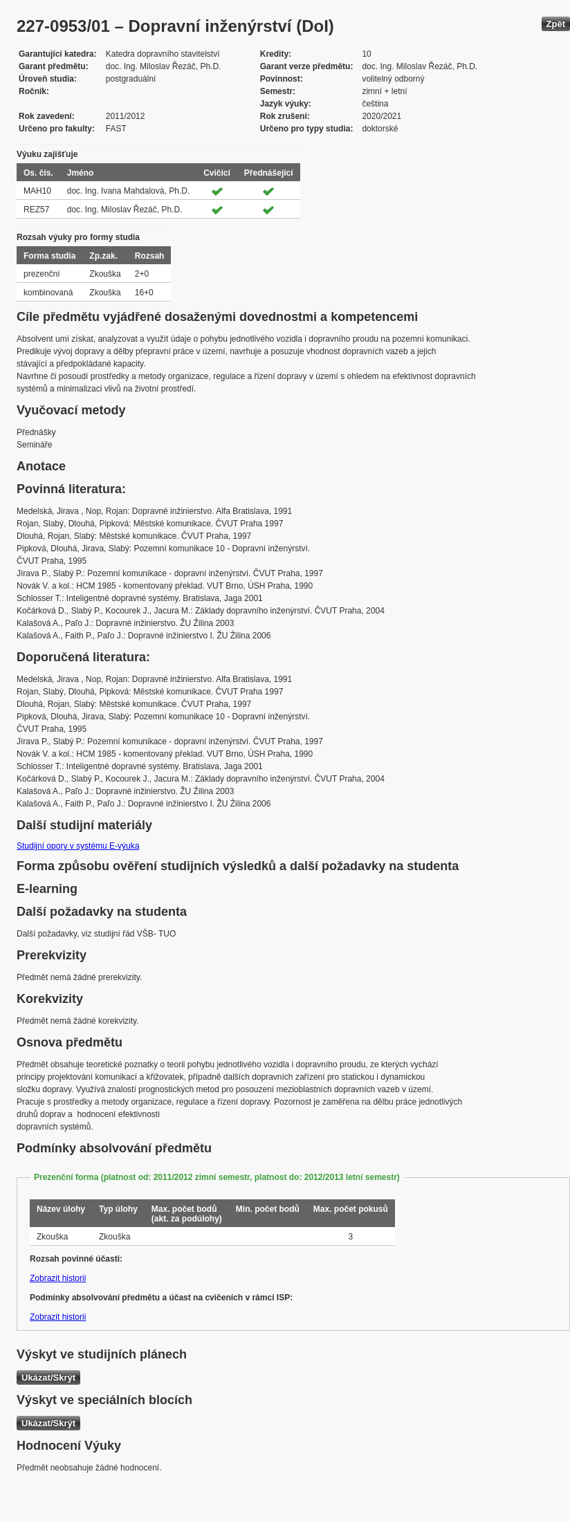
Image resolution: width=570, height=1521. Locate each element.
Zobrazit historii (58, 1278)
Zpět (555, 24)
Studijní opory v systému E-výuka (78, 846)
